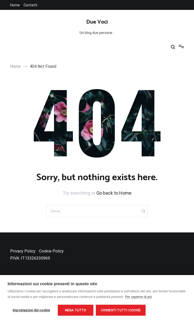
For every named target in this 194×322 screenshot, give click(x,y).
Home (15, 5)
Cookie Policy (51, 251)
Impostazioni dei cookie (31, 310)
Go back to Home (113, 193)
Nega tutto (75, 310)
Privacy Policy (23, 251)
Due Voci (97, 22)
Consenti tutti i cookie (121, 310)
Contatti (30, 5)
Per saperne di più (138, 297)
